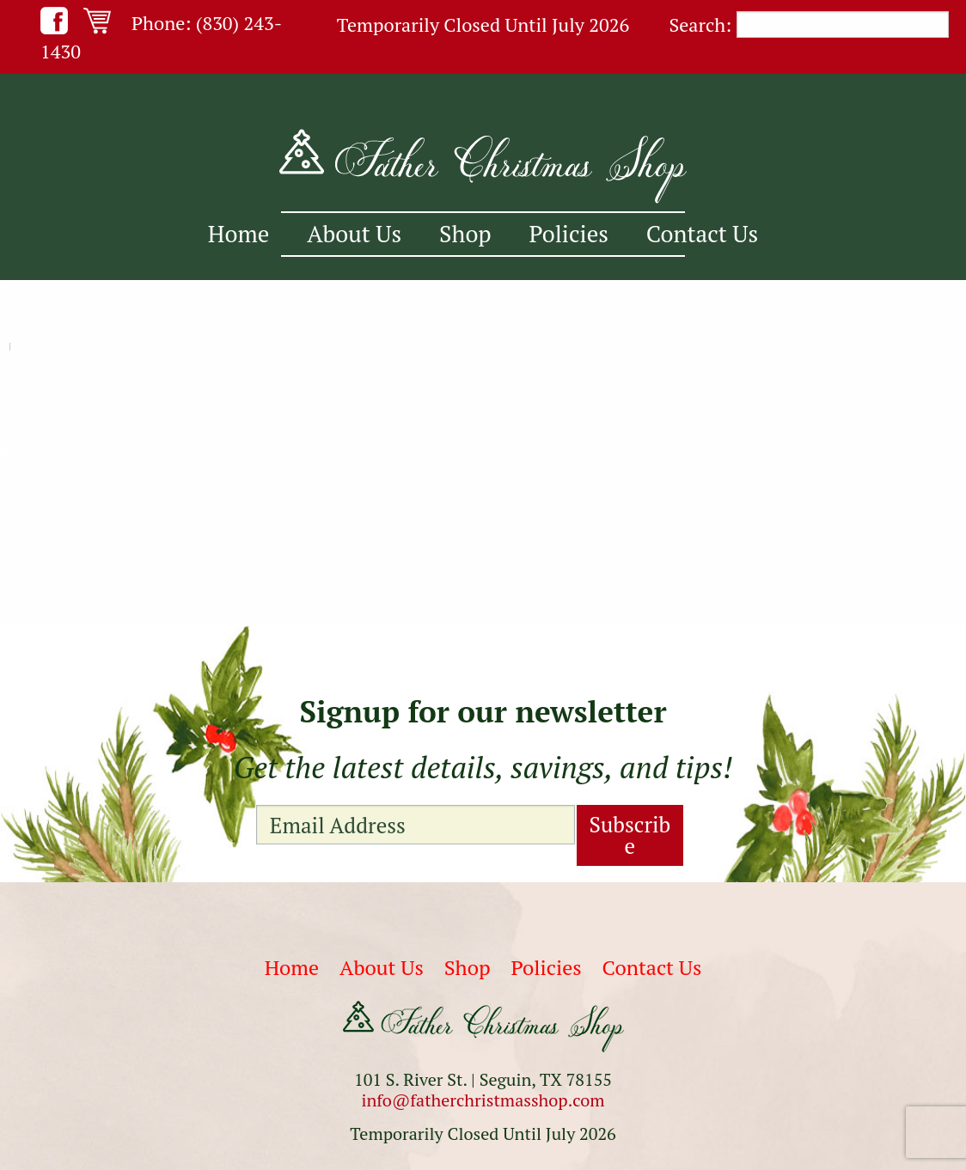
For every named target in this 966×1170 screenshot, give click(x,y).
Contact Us (702, 233)
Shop (465, 233)
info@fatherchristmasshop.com (482, 1100)
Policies (568, 233)
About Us (354, 233)
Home (238, 233)
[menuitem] (238, 234)
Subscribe (630, 835)
